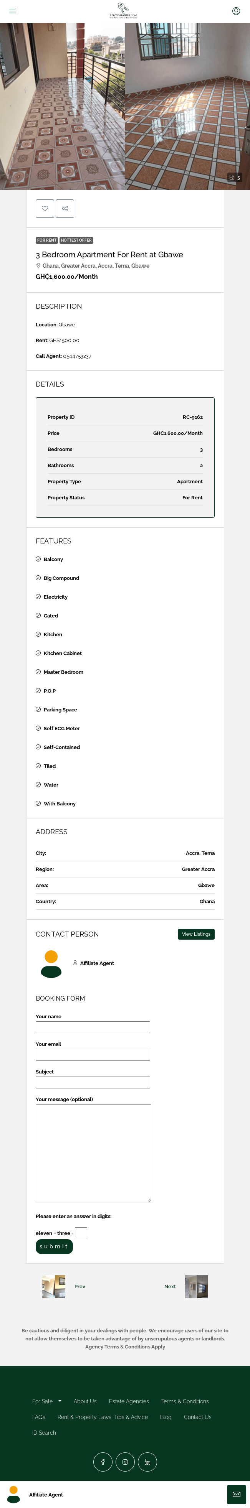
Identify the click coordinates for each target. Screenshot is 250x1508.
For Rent (46, 240)
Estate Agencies (129, 1401)
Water (51, 785)
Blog (166, 1417)
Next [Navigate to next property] (170, 1286)
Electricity (56, 597)
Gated (51, 616)
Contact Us (198, 1417)
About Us (85, 1401)
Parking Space (60, 710)
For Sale (42, 1401)
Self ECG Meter (62, 728)
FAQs (38, 1417)
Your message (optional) (93, 1149)
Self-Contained (62, 747)
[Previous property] (53, 1286)
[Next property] (196, 1286)
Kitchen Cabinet (63, 653)
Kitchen (53, 634)
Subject (93, 1077)
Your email (93, 1049)
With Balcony (60, 804)
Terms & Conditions (185, 1401)
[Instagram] (125, 1462)
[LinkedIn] (147, 1462)
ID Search (44, 1433)
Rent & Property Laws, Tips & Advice (103, 1417)
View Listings (196, 934)
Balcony (53, 559)
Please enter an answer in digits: (73, 1216)
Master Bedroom (63, 672)
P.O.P (50, 691)
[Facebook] (103, 1462)
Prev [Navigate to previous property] (80, 1286)
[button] (125, 106)
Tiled (50, 766)
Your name (93, 1022)
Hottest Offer (76, 240)
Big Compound (61, 578)
